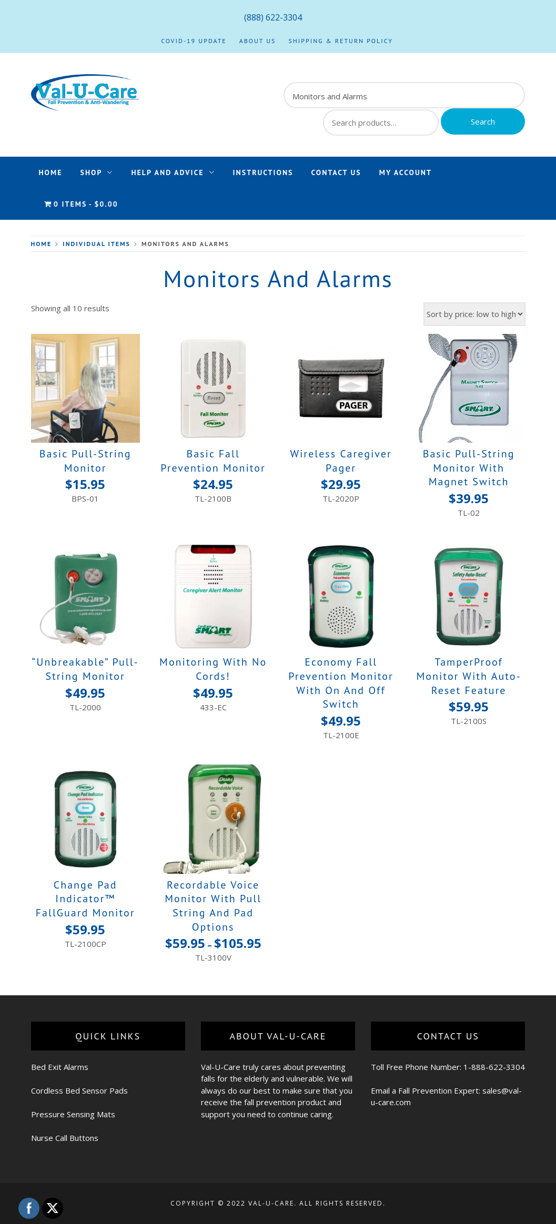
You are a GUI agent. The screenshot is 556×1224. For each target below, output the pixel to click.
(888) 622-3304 (273, 17)
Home (51, 172)
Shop (97, 172)
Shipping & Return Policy (340, 41)
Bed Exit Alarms (59, 1067)
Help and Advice (173, 172)
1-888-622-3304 (494, 1067)
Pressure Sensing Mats (73, 1114)
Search (483, 121)
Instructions (263, 172)
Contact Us (336, 172)
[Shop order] (474, 314)
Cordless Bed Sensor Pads (79, 1090)
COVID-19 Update (194, 41)
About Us (257, 41)
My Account (405, 172)
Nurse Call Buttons (64, 1138)
